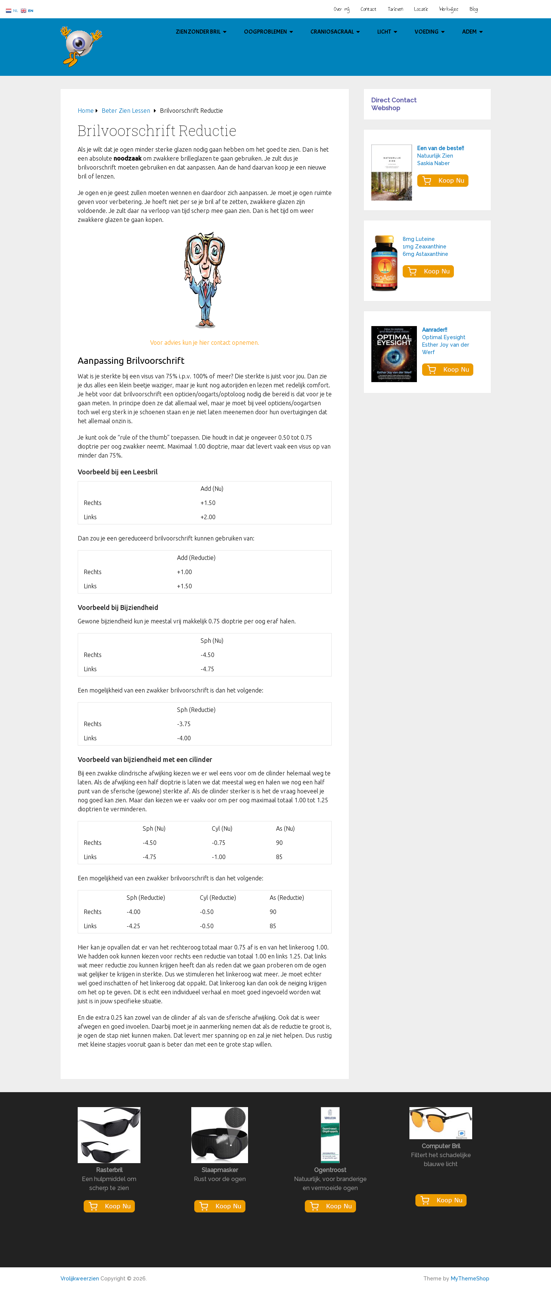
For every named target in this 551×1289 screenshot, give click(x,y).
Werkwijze (448, 9)
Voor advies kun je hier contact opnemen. (204, 342)
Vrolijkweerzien (80, 1279)
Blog (474, 9)
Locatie (421, 9)
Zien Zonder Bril (198, 31)
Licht (384, 31)
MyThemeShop (470, 1279)
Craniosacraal (332, 31)
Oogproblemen (265, 31)
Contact (369, 9)
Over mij (342, 9)
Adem (469, 31)
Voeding (427, 31)
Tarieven (395, 9)
